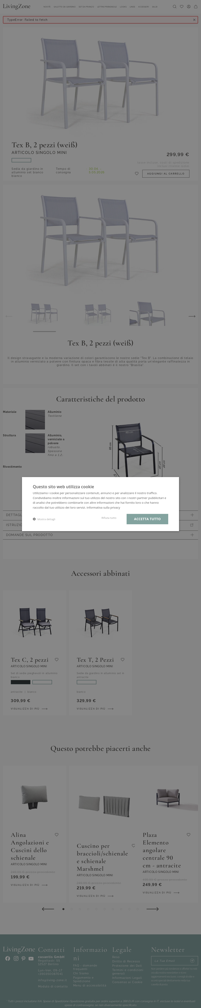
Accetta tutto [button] (147, 519)
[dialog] (100, 504)
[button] (44, 519)
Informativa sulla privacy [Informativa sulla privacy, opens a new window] (103, 507)
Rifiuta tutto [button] (108, 518)
